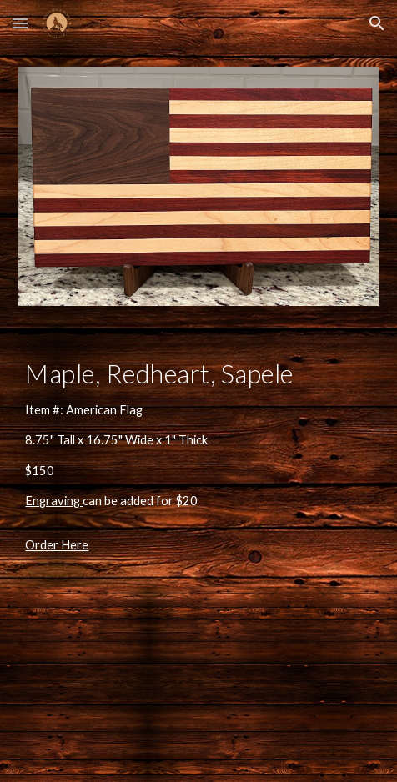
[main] (198, 435)
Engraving (54, 501)
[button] (20, 23)
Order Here (56, 545)
